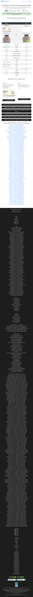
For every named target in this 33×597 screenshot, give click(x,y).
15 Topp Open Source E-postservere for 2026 (16, 493)
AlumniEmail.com (16, 306)
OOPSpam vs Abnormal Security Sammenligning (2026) (16, 127)
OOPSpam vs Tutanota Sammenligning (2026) (16, 197)
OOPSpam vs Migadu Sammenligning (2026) (16, 175)
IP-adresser (16, 316)
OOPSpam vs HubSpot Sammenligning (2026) (16, 158)
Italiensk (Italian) (16, 563)
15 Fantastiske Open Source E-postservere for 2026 (16, 510)
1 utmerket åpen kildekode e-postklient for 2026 (16, 391)
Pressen (16, 547)
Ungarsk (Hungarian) (16, 561)
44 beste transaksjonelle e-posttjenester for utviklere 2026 (16, 114)
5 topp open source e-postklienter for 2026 (16, 407)
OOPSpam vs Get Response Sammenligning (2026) (16, 151)
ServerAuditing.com (16, 308)
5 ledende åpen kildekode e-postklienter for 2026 (16, 386)
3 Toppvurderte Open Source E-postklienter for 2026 (16, 497)
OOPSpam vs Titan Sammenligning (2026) (16, 195)
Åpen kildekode (16, 322)
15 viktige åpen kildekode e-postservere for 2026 (16, 400)
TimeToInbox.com (16, 307)
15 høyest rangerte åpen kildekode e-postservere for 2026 (16, 383)
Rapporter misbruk (16, 546)
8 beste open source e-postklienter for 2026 (17, 455)
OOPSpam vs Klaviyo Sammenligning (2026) (16, 162)
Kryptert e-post (24, 1)
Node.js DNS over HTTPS (16, 358)
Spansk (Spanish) (16, 569)
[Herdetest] (6, 37)
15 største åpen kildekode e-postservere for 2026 (16, 396)
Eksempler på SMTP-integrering (16, 227)
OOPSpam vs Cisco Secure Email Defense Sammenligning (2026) (16, 137)
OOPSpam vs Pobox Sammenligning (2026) (16, 180)
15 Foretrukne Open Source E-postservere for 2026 (16, 485)
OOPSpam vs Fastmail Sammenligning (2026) (16, 146)
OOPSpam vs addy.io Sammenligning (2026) (16, 203)
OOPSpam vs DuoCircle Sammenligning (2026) (16, 143)
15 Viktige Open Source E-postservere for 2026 (16, 487)
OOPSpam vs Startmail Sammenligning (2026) (16, 194)
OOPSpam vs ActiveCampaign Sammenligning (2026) (16, 128)
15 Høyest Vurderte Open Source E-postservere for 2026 (16, 500)
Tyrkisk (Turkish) (16, 572)
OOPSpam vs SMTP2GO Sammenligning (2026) (16, 188)
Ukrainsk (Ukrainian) (16, 573)
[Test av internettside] (12, 579)
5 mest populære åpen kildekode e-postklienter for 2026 (16, 382)
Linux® (16, 220)
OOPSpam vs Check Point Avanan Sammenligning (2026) (16, 136)
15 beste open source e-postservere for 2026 (16, 404)
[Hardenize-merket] (16, 584)
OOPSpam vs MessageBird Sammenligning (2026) (16, 173)
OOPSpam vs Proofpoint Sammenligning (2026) (16, 183)
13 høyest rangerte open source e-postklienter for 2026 (16, 413)
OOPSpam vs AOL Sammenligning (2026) (16, 125)
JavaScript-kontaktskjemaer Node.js (16, 357)
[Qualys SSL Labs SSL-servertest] (6, 42)
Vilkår (16, 543)
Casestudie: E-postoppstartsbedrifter (16, 367)
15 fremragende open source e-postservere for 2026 (16, 417)
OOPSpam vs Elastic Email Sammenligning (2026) (16, 145)
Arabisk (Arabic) (16, 552)
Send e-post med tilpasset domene (16, 228)
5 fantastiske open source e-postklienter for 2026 (17, 453)
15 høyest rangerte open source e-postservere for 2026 (16, 412)
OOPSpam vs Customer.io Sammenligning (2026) (16, 140)
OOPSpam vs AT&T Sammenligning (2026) (16, 126)
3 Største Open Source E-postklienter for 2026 (16, 513)
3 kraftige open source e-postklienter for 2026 (16, 432)
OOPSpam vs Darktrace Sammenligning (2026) (16, 141)
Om (16, 540)
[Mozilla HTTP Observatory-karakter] (6, 40)
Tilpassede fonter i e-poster (16, 347)
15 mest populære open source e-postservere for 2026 (16, 410)
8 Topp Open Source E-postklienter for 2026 (16, 524)
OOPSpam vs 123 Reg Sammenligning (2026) (16, 124)
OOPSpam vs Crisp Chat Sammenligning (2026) (16, 139)
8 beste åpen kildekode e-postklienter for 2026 (16, 376)
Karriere (16, 548)
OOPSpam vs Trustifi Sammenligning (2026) (16, 196)
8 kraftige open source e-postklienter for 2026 (16, 403)
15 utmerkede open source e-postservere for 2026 (16, 419)
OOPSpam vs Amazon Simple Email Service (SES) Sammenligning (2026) (16, 130)
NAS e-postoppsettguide (16, 230)
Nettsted (6, 35)
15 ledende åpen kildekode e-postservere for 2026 (16, 385)
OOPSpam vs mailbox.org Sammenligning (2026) (16, 204)
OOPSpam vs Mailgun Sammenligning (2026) (16, 168)
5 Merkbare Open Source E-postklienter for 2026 (16, 509)
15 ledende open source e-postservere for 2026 (16, 444)
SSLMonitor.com (16, 310)
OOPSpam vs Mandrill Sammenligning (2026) (16, 172)
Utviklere (16, 313)
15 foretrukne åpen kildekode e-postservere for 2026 (16, 398)
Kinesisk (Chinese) (16, 553)
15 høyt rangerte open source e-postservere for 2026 (16, 408)
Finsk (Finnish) (16, 557)
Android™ (16, 219)
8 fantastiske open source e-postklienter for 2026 (16, 424)
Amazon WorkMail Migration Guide (16, 336)
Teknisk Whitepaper (16, 315)
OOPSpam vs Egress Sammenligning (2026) (16, 144)
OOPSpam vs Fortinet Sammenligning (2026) (16, 147)
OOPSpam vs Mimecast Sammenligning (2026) (16, 176)
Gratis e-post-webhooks (16, 318)
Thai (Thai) (16, 571)
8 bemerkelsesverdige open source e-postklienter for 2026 (16, 422)
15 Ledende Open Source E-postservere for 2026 (16, 502)
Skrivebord (16, 221)
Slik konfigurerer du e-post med (16, 233)
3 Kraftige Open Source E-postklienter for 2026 (16, 519)
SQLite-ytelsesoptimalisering (16, 365)
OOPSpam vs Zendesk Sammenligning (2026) (16, 201)
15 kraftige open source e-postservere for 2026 (16, 402)
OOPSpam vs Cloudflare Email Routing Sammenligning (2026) (16, 138)
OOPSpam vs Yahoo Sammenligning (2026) (16, 199)
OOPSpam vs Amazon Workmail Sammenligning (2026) (16, 131)
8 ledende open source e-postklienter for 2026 (16, 474)
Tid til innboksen (16, 301)
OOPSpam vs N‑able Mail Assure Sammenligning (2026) (16, 178)
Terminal (16, 223)
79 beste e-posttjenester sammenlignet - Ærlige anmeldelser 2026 (16, 104)
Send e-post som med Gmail (16, 229)
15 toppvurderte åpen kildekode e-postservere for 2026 (16, 379)
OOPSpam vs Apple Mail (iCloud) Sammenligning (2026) (16, 132)
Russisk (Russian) (16, 568)
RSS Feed (16, 535)
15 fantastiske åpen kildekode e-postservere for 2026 (16, 394)
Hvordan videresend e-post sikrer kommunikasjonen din (16, 369)
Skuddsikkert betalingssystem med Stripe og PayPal (17, 368)
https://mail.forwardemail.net (16, 14)
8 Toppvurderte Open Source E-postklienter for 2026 (16, 526)
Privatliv (28, 1)
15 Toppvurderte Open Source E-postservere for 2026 (16, 496)
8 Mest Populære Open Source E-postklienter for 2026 (17, 499)
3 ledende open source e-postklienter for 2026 (16, 416)
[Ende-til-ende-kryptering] (17, 70)
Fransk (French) (16, 558)
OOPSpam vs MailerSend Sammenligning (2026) (16, 166)
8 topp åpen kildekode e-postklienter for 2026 (16, 378)
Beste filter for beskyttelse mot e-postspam (16, 337)
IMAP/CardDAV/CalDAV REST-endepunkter (16, 346)
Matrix (16, 533)
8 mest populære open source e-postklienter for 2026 (16, 411)
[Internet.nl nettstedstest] (6, 38)
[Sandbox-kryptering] (19, 53)
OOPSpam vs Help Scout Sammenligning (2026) (16, 156)
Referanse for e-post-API (16, 317)
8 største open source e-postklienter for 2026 (16, 426)
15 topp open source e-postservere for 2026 (16, 406)
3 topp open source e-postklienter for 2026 (16, 436)
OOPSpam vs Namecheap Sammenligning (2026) (16, 177)
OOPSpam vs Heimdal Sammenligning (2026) (16, 155)
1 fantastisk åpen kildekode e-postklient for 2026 (16, 395)
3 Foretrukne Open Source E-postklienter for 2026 (16, 515)
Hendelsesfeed (16, 539)
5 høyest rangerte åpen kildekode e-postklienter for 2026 (16, 384)
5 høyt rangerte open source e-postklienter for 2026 (16, 438)
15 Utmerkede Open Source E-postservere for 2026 (16, 506)
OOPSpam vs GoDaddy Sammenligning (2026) (16, 153)
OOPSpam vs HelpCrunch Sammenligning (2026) (16, 157)
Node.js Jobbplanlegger (16, 360)
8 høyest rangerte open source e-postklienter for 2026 (16, 443)
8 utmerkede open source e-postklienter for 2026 (16, 420)
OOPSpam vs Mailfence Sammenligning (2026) (16, 167)
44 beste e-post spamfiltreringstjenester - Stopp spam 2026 (16, 119)
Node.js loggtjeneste (16, 361)
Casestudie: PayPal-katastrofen (16, 362)
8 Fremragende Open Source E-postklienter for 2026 (16, 505)
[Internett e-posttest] (21, 579)
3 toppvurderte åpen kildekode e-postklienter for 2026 (16, 380)
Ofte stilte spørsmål (16, 211)
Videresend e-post (9, 13)
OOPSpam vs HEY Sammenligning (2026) (16, 154)
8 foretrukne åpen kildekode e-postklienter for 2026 (16, 399)
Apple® (16, 217)
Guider (16, 226)
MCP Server (16, 351)
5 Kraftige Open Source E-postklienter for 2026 (16, 490)
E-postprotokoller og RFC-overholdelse (16, 348)
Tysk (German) (16, 559)
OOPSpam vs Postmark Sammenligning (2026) (16, 182)
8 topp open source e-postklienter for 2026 (16, 465)
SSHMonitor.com (16, 309)
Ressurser (16, 297)
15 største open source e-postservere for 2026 (16, 425)
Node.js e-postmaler (16, 359)
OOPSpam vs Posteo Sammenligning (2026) (16, 181)
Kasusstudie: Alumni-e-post (16, 343)
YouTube (16, 534)
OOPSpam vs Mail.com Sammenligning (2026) (16, 164)
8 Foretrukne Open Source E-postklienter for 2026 (16, 486)
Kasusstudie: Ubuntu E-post (16, 344)
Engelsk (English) (16, 556)
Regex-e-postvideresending (16, 321)
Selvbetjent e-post (16, 319)
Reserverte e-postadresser (16, 305)
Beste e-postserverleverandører (16, 338)
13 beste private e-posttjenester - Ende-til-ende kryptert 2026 (16, 107)
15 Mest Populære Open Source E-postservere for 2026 (16, 498)
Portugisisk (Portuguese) (16, 567)
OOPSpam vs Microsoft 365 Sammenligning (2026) (16, 174)
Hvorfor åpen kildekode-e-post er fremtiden (16, 371)
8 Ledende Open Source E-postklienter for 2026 (16, 503)
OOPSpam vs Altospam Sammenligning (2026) (16, 129)
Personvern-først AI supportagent (16, 341)
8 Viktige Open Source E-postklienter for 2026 (16, 488)
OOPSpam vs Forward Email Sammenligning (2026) (16, 148)
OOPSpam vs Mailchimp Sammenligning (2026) (16, 165)
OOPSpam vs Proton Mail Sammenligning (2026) (16, 184)
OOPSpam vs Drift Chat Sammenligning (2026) (16, 142)
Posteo (26, 26)
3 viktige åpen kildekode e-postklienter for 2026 (16, 401)
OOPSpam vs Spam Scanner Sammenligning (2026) (17, 192)
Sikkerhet (16, 541)
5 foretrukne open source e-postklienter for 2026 (16, 428)
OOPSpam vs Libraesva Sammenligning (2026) (16, 163)
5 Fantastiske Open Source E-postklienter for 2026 (16, 511)
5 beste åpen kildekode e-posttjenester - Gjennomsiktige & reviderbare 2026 (16, 111)
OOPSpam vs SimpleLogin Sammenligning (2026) (16, 190)
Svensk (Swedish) (16, 570)
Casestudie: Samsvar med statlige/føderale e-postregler (16, 342)
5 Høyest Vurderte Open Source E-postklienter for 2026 (16, 501)
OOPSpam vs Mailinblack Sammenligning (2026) (16, 169)
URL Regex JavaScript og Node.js (16, 370)
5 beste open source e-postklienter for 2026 (16, 405)
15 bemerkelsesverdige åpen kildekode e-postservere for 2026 (16, 392)
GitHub (16, 531)
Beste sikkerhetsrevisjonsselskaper (16, 340)
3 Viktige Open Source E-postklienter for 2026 (16, 517)
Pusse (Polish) (16, 566)
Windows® (16, 218)
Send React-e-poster (16, 366)
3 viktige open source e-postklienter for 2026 (16, 430)
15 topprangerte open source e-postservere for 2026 (16, 466)
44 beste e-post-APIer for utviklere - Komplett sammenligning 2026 (16, 117)
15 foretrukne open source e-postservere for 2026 (16, 427)
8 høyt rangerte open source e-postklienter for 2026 (16, 409)
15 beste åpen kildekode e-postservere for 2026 (16, 375)
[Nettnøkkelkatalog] (17, 75)
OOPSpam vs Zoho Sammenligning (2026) (16, 202)
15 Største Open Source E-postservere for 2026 (16, 512)
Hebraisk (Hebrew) (16, 560)
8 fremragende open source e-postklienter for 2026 (16, 418)
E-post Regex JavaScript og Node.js (16, 349)
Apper (16, 216)
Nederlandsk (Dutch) (16, 555)
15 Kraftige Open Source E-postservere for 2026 (16, 489)
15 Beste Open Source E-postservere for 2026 (16, 491)
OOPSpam (6, 25)
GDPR (16, 544)
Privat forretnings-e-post (16, 299)
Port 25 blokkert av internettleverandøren (16, 295)
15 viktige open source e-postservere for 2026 (16, 429)
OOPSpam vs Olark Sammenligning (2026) (16, 179)
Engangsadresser (16, 302)
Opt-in (27, 70)
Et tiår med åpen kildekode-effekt (16, 335)
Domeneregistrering (16, 303)
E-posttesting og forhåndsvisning (16, 350)
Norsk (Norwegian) (16, 565)
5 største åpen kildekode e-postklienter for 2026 (16, 397)
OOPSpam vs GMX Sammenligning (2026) (16, 149)
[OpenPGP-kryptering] (18, 72)
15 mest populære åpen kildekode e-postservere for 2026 (16, 381)
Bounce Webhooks (16, 320)
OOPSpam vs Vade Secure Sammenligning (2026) (16, 198)
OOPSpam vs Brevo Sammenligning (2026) (16, 135)
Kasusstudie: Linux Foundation (16, 345)
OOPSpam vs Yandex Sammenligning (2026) (16, 200)
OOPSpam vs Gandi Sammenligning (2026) (16, 150)
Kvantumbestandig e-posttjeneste (16, 363)
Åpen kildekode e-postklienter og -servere (16, 374)
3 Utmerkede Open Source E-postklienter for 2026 (16, 507)
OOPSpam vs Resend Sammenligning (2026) (16, 185)
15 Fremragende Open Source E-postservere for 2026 (16, 504)
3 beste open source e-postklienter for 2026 (16, 434)
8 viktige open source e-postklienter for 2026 (16, 459)
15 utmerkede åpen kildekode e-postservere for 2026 (16, 390)
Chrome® (16, 222)
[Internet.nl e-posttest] (6, 39)
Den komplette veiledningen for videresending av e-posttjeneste (16, 352)
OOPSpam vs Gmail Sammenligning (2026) (16, 152)
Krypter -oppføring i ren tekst (16, 304)
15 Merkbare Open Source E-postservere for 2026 (16, 508)
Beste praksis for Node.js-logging (16, 339)
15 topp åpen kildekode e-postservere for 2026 (16, 377)
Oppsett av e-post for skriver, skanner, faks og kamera (16, 231)
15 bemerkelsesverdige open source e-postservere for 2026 (16, 421)
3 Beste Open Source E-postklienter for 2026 (16, 492)
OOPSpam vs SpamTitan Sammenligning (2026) (16, 193)
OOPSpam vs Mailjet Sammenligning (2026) (16, 170)
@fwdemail (16, 532)
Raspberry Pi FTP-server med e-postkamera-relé (16, 232)
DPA (16, 545)
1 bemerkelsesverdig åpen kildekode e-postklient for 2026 (16, 393)
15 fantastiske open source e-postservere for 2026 (16, 423)
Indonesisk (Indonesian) (16, 562)
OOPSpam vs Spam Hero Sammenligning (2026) (16, 191)
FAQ (30, 1)
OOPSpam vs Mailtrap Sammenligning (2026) (16, 171)
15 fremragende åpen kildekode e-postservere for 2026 (16, 387)
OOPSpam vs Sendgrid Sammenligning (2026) (16, 189)
